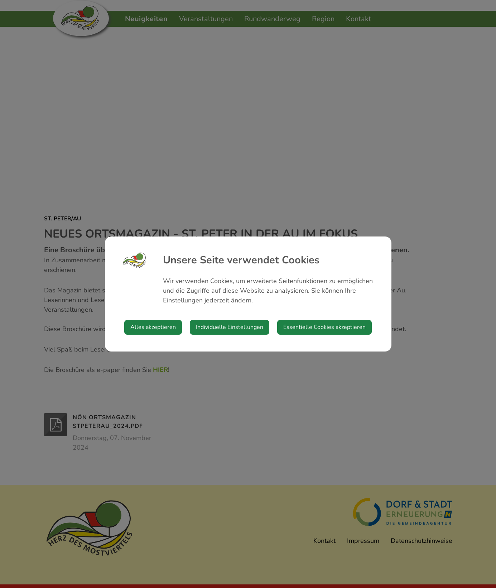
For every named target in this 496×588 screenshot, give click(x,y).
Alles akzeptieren (153, 327)
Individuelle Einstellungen (229, 327)
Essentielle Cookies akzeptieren (324, 327)
